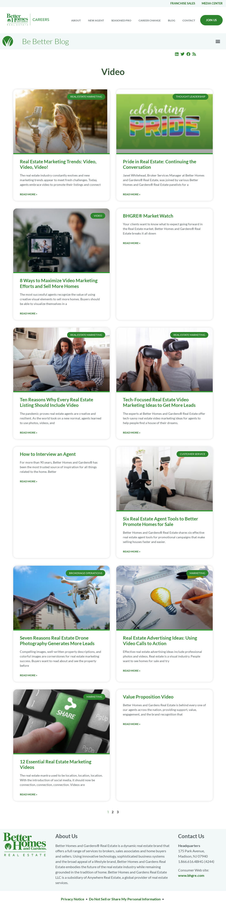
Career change (150, 20)
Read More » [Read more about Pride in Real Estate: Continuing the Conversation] (131, 194)
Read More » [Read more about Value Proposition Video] (131, 724)
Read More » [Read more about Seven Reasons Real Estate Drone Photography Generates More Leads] (28, 675)
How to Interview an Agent (48, 454)
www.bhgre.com (191, 875)
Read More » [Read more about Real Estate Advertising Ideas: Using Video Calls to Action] (131, 670)
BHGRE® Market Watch (148, 215)
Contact (189, 20)
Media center (212, 3)
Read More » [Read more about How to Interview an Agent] (28, 481)
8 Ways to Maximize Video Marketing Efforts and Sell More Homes (59, 283)
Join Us (211, 20)
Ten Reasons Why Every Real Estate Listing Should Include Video (56, 402)
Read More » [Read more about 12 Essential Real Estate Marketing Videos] (28, 794)
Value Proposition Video (148, 696)
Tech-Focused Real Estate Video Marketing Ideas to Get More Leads (159, 402)
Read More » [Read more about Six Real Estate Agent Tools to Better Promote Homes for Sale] (131, 551)
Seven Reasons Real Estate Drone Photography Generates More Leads (57, 640)
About (76, 20)
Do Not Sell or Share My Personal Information (125, 899)
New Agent (96, 20)
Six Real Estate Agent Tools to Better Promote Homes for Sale (160, 521)
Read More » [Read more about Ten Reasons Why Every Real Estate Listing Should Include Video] (28, 432)
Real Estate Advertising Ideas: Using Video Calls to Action (160, 640)
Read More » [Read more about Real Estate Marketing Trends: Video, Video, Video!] (28, 194)
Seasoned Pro (121, 20)
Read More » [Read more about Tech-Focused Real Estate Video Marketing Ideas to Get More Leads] (131, 432)
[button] (218, 41)
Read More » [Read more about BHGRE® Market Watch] (131, 243)
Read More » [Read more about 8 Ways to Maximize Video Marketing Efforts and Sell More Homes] (28, 313)
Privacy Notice (72, 899)
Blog (171, 20)
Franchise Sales (182, 3)
